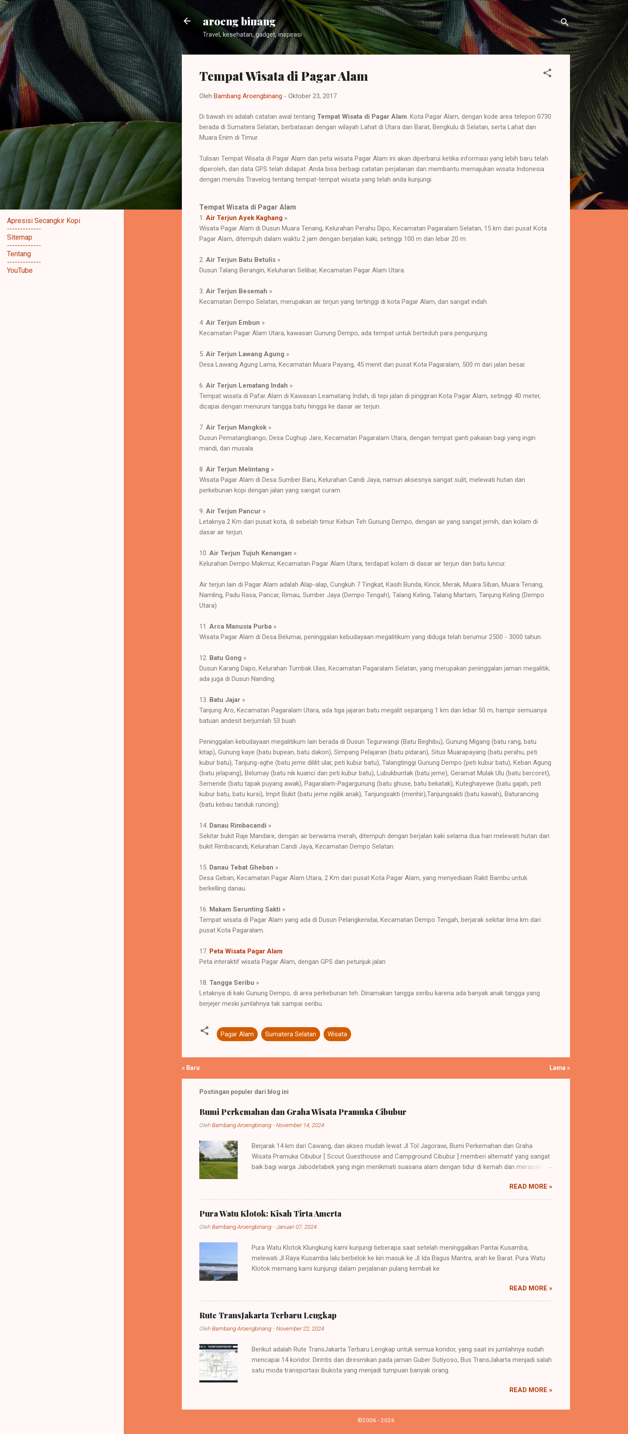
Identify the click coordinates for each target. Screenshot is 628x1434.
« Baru (191, 1067)
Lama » (560, 1067)
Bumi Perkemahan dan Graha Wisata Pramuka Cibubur (302, 1112)
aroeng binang (239, 21)
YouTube (20, 270)
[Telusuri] (565, 23)
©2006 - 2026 (376, 1420)
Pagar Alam (237, 1034)
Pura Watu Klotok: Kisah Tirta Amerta (270, 1213)
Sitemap (19, 237)
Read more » (531, 1186)
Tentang (19, 254)
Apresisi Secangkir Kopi (43, 221)
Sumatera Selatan (290, 1034)
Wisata (337, 1034)
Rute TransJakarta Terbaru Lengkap (268, 1315)
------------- (24, 229)
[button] (547, 74)
